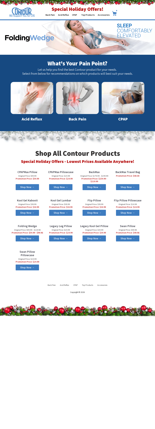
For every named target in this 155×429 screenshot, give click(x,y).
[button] (27, 215)
